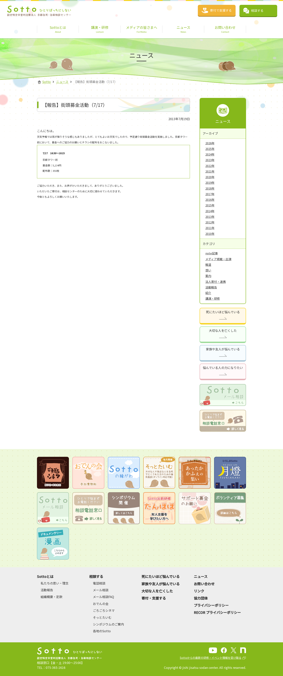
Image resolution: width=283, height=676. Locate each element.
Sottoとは (45, 576)
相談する (96, 576)
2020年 (209, 177)
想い (208, 270)
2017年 (209, 194)
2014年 (209, 211)
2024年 (209, 154)
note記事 (211, 253)
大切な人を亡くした (223, 330)
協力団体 (201, 598)
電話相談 (99, 583)
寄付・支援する (154, 598)
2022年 (209, 166)
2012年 (209, 222)
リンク (199, 590)
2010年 (209, 234)
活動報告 (211, 287)
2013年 (209, 217)
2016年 (209, 200)
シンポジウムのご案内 (108, 624)
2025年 (209, 149)
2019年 (209, 183)
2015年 (209, 205)
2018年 (209, 188)
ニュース (62, 81)
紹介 (208, 293)
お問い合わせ (204, 583)
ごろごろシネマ (104, 610)
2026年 (209, 143)
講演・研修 (212, 298)
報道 (208, 265)
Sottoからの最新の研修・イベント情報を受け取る (210, 658)
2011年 (209, 228)
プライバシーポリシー (211, 605)
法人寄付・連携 (215, 282)
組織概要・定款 (51, 596)
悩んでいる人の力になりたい (223, 367)
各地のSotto (102, 631)
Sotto (46, 81)
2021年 (209, 171)
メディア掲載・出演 (218, 259)
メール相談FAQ (103, 596)
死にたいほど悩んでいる (223, 312)
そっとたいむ (102, 617)
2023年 (209, 160)
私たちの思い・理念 (55, 583)
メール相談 (100, 590)
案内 (208, 276)
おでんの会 (100, 603)
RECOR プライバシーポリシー (217, 612)
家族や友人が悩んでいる (223, 349)
